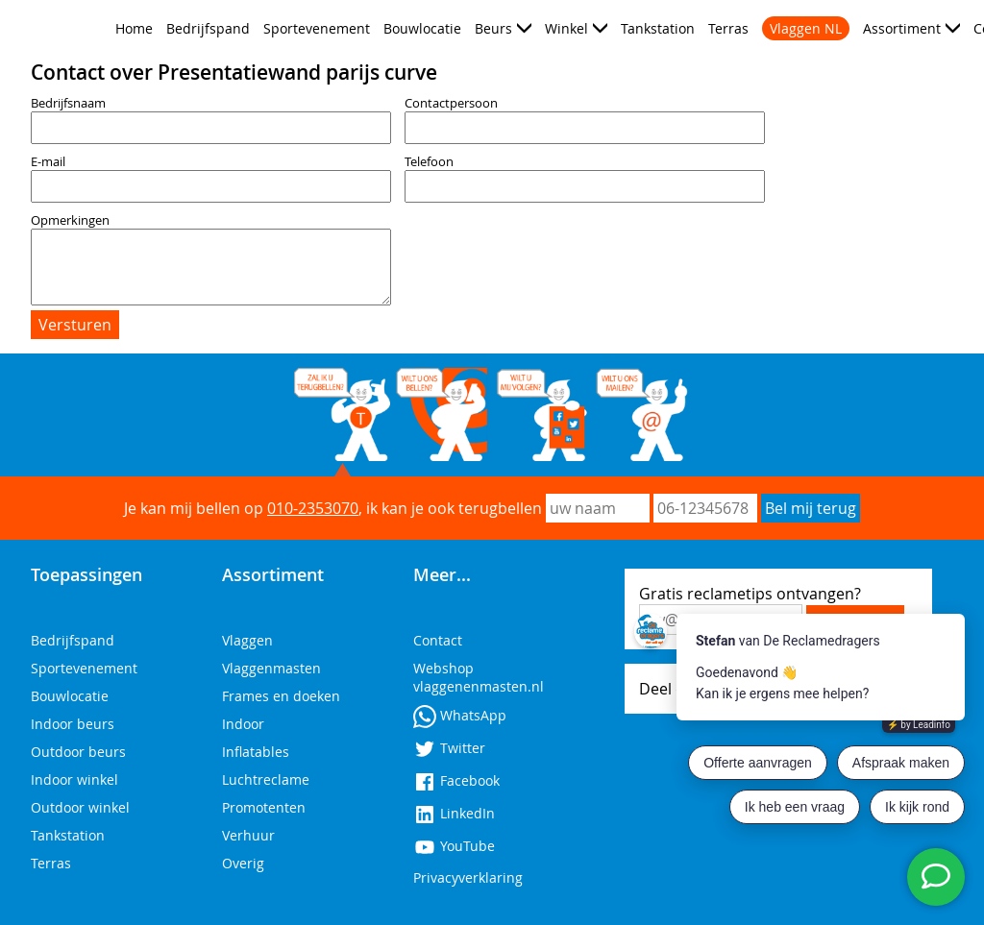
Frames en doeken (281, 696)
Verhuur (248, 835)
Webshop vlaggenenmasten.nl (478, 677)
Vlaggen (247, 640)
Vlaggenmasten (271, 668)
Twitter (449, 748)
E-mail (48, 162)
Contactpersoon (451, 103)
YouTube (454, 846)
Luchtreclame (265, 779)
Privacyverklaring (468, 877)
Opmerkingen (70, 220)
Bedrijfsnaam (68, 103)
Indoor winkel (74, 779)
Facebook (456, 780)
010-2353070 (312, 508)
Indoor (243, 724)
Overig (243, 863)
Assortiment (902, 28)
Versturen (74, 324)
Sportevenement (316, 28)
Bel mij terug (810, 508)
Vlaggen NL (806, 28)
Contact (437, 640)
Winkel (566, 28)
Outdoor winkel (80, 807)
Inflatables (255, 751)
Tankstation (658, 28)
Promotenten (264, 807)
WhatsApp (459, 715)
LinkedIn (454, 813)
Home (134, 28)
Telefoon (429, 162)
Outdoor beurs (78, 751)
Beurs (493, 28)
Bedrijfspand (208, 28)
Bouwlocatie (422, 28)
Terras (728, 28)
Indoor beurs (72, 724)
